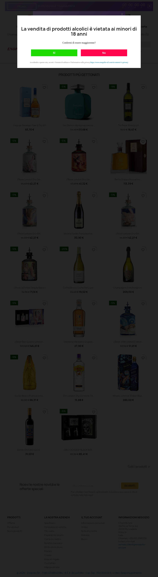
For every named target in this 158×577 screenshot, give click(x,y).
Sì (54, 53)
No (104, 53)
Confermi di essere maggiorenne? (79, 42)
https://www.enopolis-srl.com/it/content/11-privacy (109, 62)
